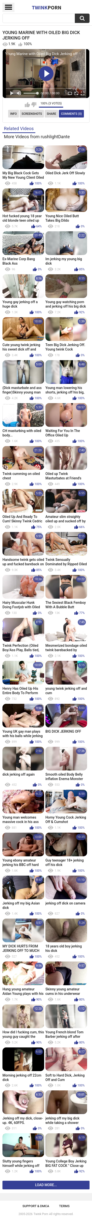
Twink (46, 7)
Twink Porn (41, 1214)
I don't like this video (33, 104)
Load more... (46, 1185)
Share (51, 114)
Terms (64, 1206)
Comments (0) (71, 114)
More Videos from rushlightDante (37, 136)
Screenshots (32, 114)
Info (13, 114)
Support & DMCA (35, 1206)
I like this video (27, 104)
